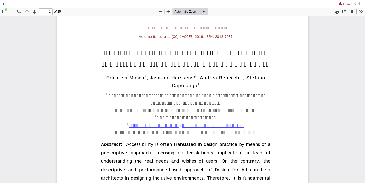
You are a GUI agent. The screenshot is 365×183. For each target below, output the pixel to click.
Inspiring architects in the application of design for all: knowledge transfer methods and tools (90, 3)
